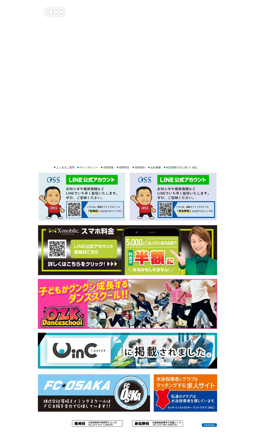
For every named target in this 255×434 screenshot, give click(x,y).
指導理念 (124, 167)
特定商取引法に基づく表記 (181, 167)
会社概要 (156, 167)
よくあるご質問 (65, 167)
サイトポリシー (89, 167)
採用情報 (108, 167)
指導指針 (140, 167)
